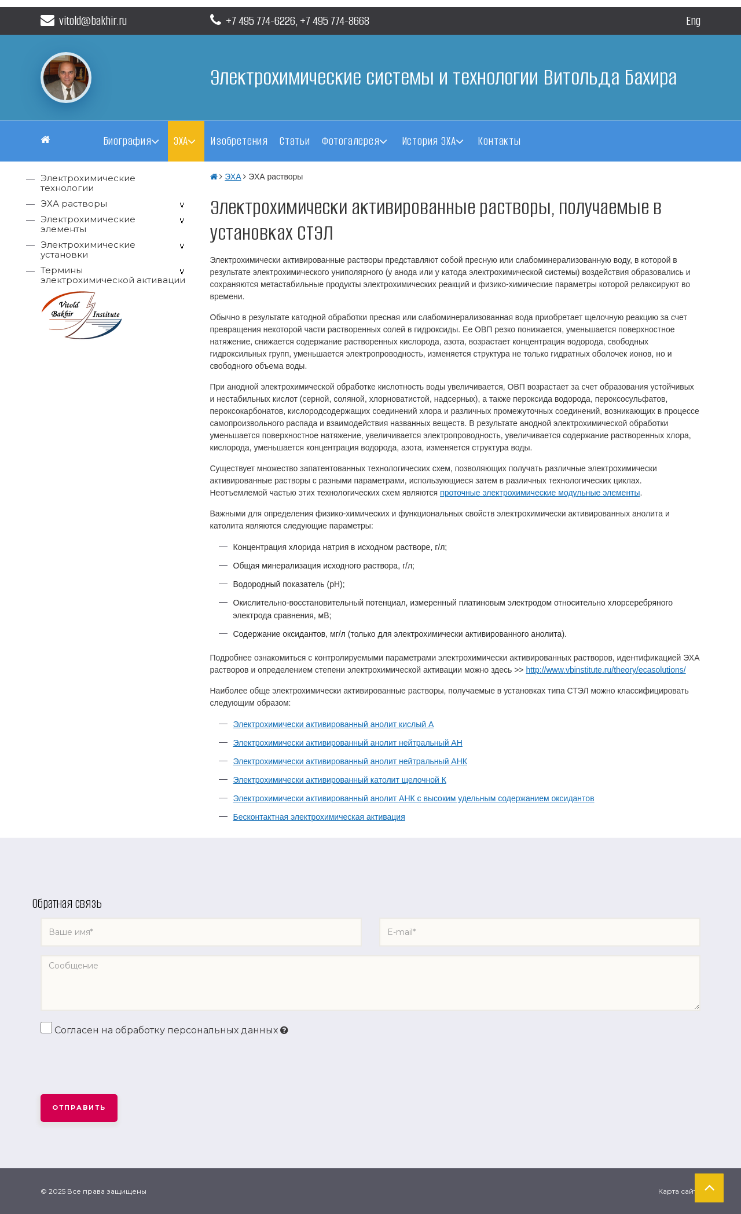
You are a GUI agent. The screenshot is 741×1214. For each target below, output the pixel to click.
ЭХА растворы (74, 203)
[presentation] (129, 1065)
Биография (127, 141)
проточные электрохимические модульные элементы (540, 492)
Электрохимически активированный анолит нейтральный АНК (350, 761)
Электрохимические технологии (88, 183)
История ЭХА (429, 141)
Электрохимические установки (88, 249)
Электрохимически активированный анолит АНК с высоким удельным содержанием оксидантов (414, 798)
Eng (693, 20)
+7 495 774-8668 (334, 20)
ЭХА (181, 141)
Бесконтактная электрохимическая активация (319, 816)
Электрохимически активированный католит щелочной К (339, 779)
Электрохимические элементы (88, 224)
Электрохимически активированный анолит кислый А (333, 724)
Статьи (295, 141)
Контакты (499, 141)
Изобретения (239, 141)
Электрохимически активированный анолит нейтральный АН (348, 742)
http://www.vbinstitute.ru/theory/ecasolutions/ (605, 669)
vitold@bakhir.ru (84, 20)
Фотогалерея (351, 141)
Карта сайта (679, 1191)
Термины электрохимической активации (113, 275)
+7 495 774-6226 (260, 20)
